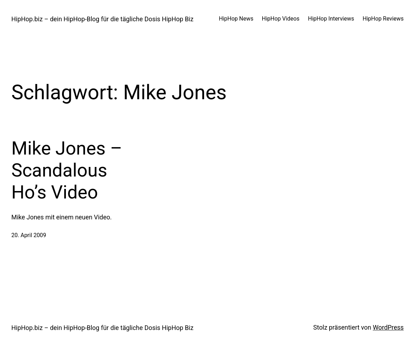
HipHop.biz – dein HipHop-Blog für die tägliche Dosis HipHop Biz (102, 19)
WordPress (388, 327)
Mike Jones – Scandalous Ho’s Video (66, 170)
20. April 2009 (28, 235)
